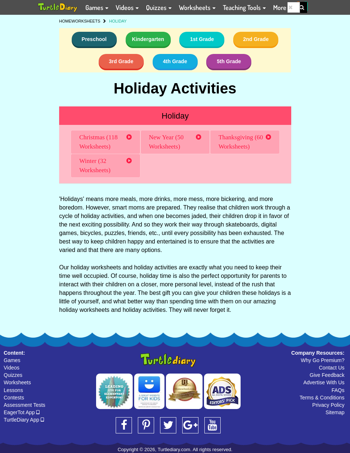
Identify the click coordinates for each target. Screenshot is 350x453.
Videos (12, 368)
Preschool (94, 39)
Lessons (13, 390)
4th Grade (175, 61)
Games (12, 360)
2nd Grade (256, 39)
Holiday (175, 115)
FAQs (338, 390)
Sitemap (335, 412)
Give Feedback (327, 375)
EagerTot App (22, 412)
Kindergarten (148, 39)
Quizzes (13, 375)
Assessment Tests (24, 405)
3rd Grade (121, 61)
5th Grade (229, 61)
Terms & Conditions (322, 398)
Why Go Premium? (322, 360)
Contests (14, 398)
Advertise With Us (323, 382)
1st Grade (202, 39)
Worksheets (17, 382)
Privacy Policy (328, 405)
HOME (65, 21)
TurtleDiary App (24, 420)
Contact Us (331, 368)
